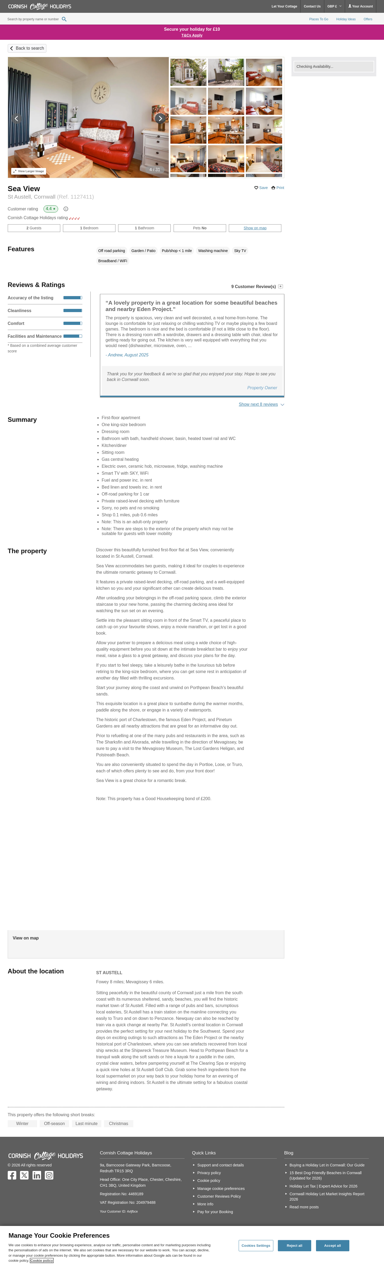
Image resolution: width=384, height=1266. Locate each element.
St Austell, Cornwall (51, 197)
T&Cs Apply (192, 35)
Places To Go (318, 19)
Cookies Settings (256, 1246)
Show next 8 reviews (258, 404)
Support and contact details (220, 1165)
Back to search (30, 48)
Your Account (360, 6)
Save (263, 188)
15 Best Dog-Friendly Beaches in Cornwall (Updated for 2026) (326, 1175)
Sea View (24, 188)
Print (280, 188)
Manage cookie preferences (221, 1188)
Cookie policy (208, 1180)
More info (205, 1204)
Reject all (294, 1246)
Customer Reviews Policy (219, 1196)
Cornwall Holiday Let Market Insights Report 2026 (327, 1196)
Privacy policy (209, 1173)
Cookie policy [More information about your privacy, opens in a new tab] (41, 1261)
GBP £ (334, 6)
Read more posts (304, 1207)
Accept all (332, 1246)
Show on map (255, 228)
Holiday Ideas (346, 19)
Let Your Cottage (284, 6)
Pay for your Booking (215, 1212)
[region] (192, 1246)
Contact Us (312, 6)
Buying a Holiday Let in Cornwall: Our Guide (327, 1165)
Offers (368, 19)
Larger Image (28, 171)
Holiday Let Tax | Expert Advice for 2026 (324, 1186)
